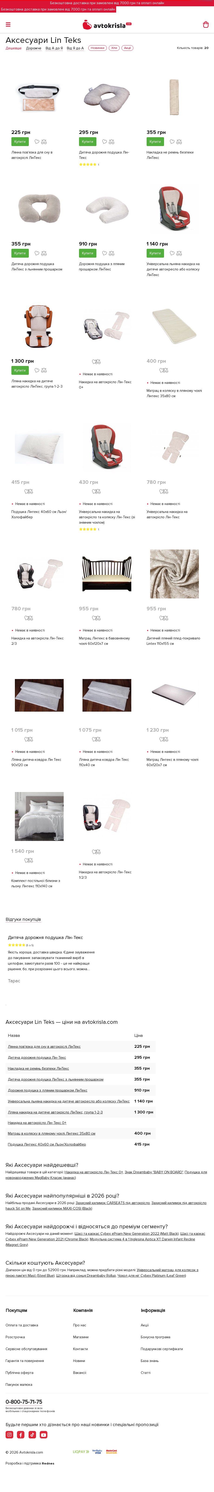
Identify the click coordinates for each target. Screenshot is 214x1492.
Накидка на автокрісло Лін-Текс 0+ (105, 386)
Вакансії (80, 1371)
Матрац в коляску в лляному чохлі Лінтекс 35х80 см (170, 394)
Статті (146, 1371)
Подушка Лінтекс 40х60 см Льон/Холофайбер (34, 516)
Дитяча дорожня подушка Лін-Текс (104, 155)
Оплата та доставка (24, 1324)
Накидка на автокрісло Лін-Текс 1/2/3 (105, 878)
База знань (151, 1360)
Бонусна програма (158, 1336)
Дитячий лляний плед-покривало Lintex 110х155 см (174, 643)
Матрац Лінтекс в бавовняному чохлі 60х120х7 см (105, 643)
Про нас (80, 1324)
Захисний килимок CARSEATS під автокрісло (113, 1206)
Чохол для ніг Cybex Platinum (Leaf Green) (152, 1279)
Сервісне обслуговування (29, 1348)
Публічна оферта (21, 1371)
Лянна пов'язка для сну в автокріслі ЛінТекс (32, 155)
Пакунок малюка (21, 1383)
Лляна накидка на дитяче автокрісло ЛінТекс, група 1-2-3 (37, 385)
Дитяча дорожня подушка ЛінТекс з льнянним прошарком (37, 267)
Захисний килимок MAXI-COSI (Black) (62, 1211)
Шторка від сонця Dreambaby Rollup (86, 1279)
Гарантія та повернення (28, 1360)
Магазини (82, 1336)
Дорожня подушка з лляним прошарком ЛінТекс (102, 267)
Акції (145, 1324)
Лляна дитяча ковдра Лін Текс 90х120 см (36, 765)
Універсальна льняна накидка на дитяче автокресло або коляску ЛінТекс (174, 270)
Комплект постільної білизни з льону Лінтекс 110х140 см (36, 886)
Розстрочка (16, 1336)
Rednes (48, 1463)
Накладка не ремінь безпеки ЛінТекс (170, 155)
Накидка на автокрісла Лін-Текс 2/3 (37, 643)
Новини (80, 1360)
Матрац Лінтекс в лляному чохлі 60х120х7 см (173, 765)
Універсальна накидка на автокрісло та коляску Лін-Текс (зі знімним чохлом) (105, 519)
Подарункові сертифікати (164, 1348)
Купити (20, 141)
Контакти (81, 1348)
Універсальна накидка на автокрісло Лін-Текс (167, 516)
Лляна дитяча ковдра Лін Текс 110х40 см (104, 765)
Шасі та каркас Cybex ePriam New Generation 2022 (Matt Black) (127, 1237)
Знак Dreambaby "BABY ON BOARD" (154, 1175)
